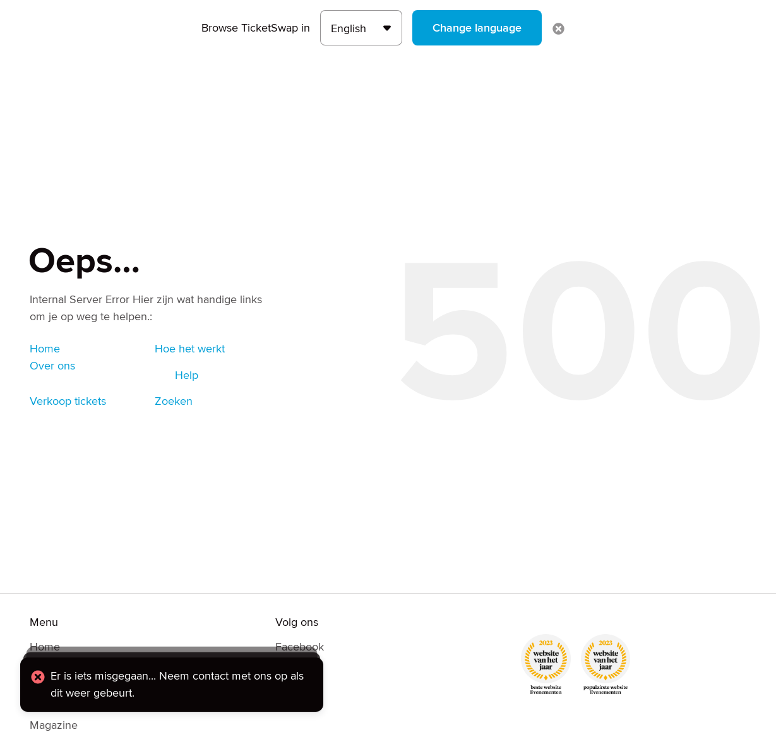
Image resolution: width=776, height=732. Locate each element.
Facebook (299, 647)
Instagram (299, 686)
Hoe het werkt (190, 349)
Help (186, 375)
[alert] (171, 684)
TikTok (290, 705)
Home (45, 349)
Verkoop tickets (68, 401)
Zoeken (174, 401)
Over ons (52, 366)
